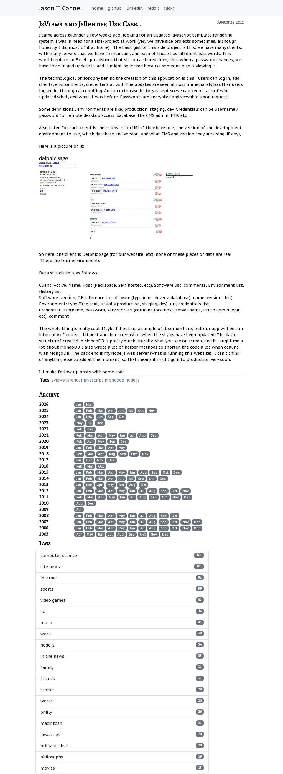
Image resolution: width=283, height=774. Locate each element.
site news (122, 566)
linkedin (134, 8)
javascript (93, 380)
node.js (132, 380)
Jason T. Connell (61, 8)
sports (122, 589)
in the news (122, 656)
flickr (169, 8)
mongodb (114, 380)
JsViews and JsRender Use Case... (90, 24)
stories (122, 689)
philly (122, 712)
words (122, 701)
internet (122, 578)
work (122, 634)
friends (122, 678)
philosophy (122, 757)
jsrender (74, 380)
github (115, 8)
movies (122, 768)
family (122, 667)
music (122, 622)
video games (122, 600)
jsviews (57, 380)
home (97, 8)
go (122, 611)
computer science (122, 555)
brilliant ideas (122, 745)
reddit (153, 8)
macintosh (122, 723)
